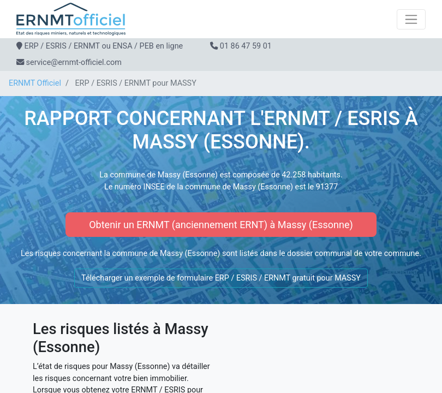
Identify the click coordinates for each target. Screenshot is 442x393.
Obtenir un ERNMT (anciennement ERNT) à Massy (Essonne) (221, 224)
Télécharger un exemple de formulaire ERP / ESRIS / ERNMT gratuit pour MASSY (221, 278)
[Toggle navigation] (411, 19)
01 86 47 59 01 (246, 46)
